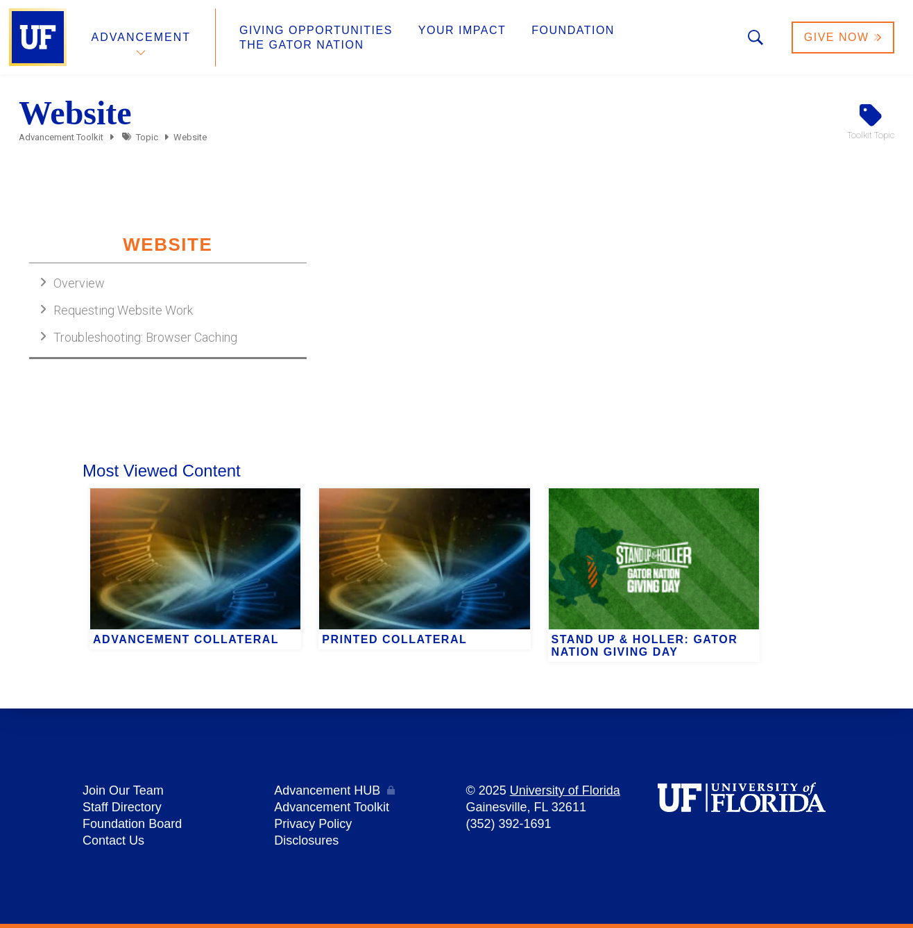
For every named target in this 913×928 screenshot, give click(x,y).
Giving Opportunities (316, 30)
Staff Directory (122, 807)
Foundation (573, 30)
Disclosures (306, 840)
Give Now (843, 37)
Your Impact (462, 30)
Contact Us (113, 840)
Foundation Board (132, 824)
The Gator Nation (301, 45)
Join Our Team (123, 790)
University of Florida (565, 790)
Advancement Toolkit (61, 137)
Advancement (141, 37)
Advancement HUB (327, 790)
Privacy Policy (313, 824)
